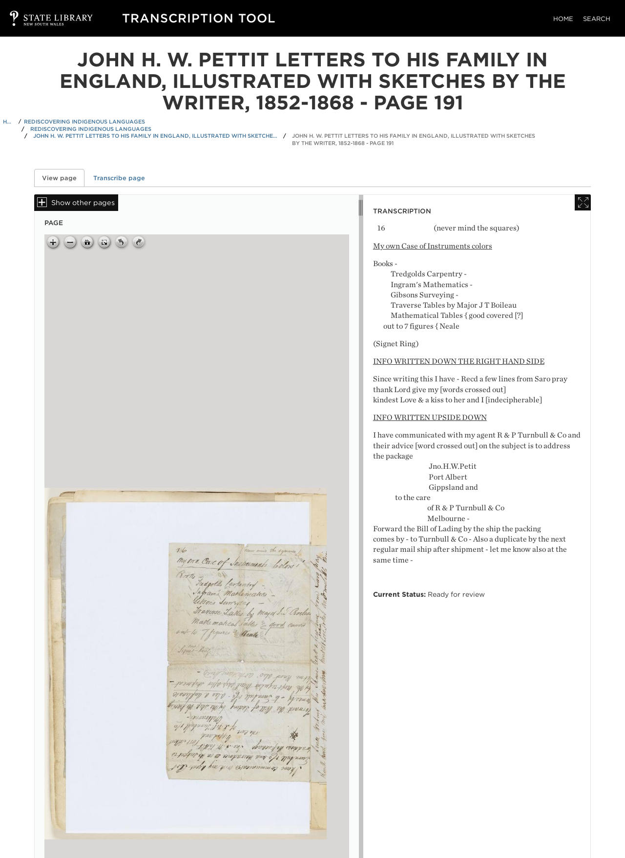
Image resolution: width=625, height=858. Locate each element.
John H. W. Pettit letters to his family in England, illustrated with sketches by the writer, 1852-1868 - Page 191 (413, 139)
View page (63, 178)
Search (596, 18)
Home (563, 18)
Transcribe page (119, 178)
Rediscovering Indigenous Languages (84, 121)
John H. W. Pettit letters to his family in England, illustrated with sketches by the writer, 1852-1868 (155, 135)
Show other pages (83, 202)
